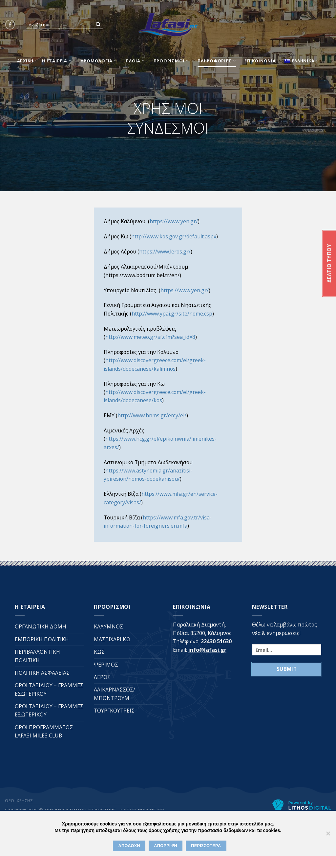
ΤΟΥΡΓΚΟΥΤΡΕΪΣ (114, 710)
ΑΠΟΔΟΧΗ (129, 846)
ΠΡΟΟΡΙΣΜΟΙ (171, 60)
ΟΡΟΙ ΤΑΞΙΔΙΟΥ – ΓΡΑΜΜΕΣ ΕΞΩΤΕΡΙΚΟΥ (49, 710)
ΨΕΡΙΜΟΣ (106, 664)
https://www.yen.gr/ (174, 221)
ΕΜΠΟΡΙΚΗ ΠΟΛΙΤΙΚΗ (42, 639)
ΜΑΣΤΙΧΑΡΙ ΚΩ (112, 639)
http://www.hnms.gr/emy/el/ (151, 415)
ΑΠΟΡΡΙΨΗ (165, 846)
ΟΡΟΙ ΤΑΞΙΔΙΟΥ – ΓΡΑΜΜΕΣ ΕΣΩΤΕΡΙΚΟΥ (49, 689)
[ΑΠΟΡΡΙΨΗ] (328, 835)
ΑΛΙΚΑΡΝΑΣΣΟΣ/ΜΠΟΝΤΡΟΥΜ (114, 693)
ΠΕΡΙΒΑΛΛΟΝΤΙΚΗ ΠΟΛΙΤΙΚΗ (37, 656)
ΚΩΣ (99, 651)
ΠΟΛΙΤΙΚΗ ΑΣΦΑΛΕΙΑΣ (42, 672)
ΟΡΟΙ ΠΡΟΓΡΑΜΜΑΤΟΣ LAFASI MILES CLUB (44, 731)
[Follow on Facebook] (10, 24)
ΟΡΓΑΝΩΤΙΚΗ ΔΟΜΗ (40, 626)
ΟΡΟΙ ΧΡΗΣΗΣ (19, 800)
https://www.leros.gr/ (165, 251)
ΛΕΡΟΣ (102, 677)
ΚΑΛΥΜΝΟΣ (108, 626)
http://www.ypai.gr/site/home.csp (172, 313)
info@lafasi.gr (207, 649)
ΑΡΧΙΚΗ (25, 61)
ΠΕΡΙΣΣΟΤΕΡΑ (206, 846)
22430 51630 (216, 641)
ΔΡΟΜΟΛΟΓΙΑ (98, 60)
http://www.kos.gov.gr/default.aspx (173, 236)
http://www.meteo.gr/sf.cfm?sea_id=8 (150, 336)
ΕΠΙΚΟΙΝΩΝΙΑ (260, 61)
